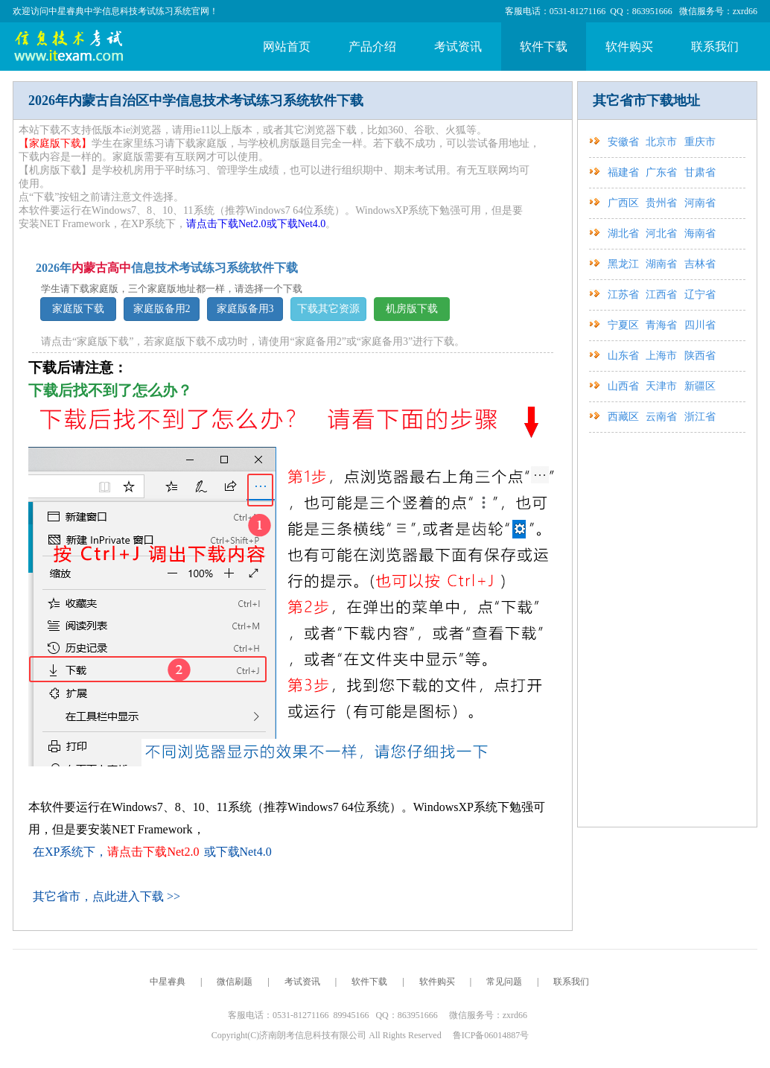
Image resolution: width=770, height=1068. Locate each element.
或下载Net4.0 (296, 223)
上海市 (663, 355)
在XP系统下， (116, 851)
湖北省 (625, 233)
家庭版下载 (78, 308)
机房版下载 (412, 308)
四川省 (700, 325)
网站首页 (287, 46)
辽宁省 (700, 294)
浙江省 (700, 416)
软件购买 (629, 46)
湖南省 (663, 264)
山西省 (625, 386)
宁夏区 (625, 325)
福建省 (625, 172)
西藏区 (625, 416)
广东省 (663, 172)
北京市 (663, 141)
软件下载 (543, 46)
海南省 (700, 233)
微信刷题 (234, 981)
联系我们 (715, 46)
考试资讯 (458, 46)
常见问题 (504, 981)
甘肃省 (700, 172)
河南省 (700, 203)
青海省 (663, 325)
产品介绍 (372, 46)
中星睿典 (167, 981)
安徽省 (625, 141)
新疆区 (700, 386)
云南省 (663, 416)
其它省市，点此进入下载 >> (106, 896)
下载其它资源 (328, 308)
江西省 (663, 294)
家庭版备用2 (162, 308)
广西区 (625, 203)
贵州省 (663, 203)
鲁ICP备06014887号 (491, 1035)
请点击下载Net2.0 (226, 223)
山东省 (625, 355)
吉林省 (700, 264)
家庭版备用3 (245, 308)
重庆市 (700, 141)
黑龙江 (625, 264)
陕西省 (700, 355)
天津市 (663, 386)
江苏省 (625, 294)
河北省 (663, 233)
